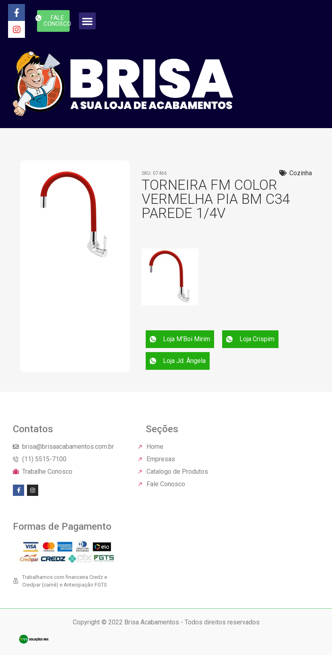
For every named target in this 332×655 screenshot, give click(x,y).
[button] (87, 20)
